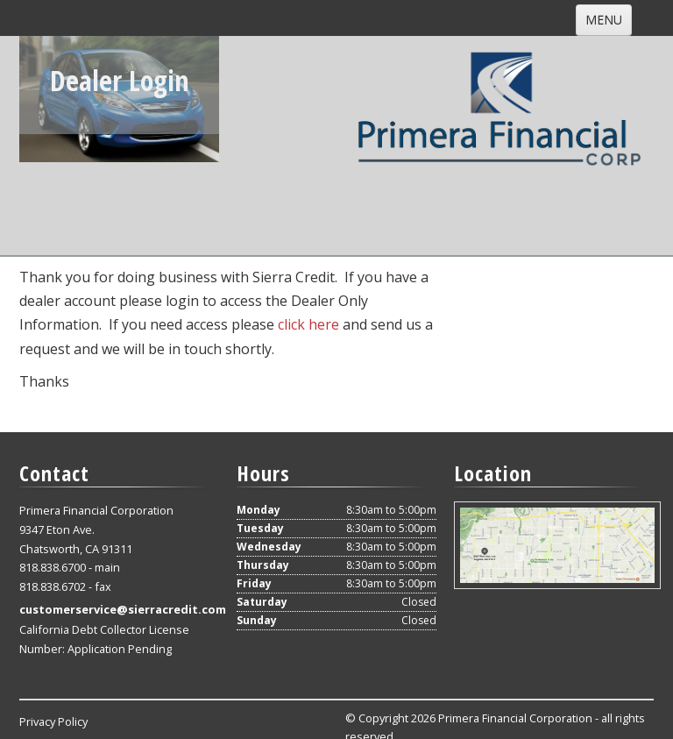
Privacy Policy (53, 721)
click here (308, 324)
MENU (603, 19)
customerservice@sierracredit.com (122, 609)
